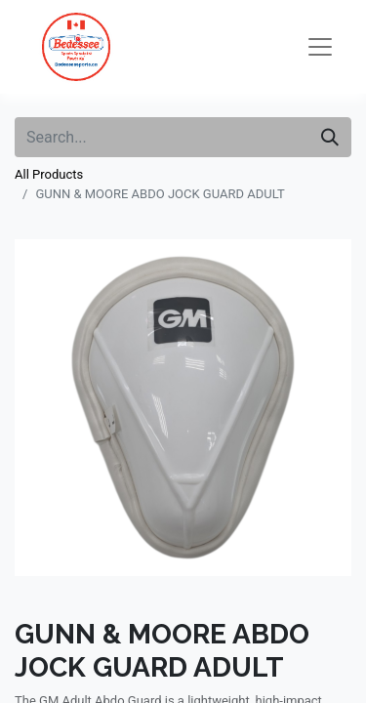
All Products (49, 174)
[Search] (329, 137)
